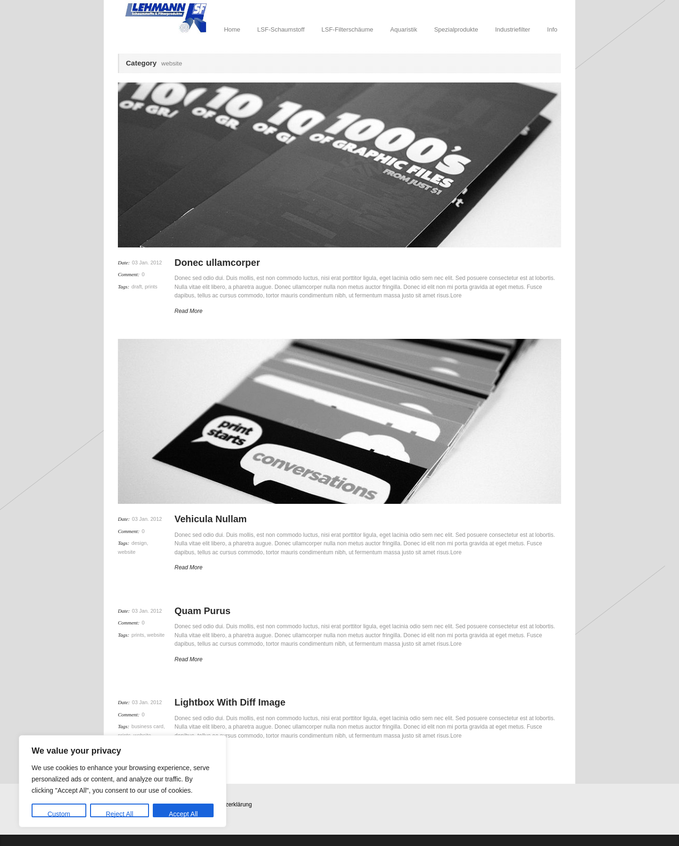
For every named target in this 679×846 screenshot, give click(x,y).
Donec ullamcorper (217, 262)
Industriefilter (512, 29)
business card (148, 726)
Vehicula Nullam (210, 519)
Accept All (183, 813)
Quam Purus (202, 611)
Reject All (119, 813)
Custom (59, 813)
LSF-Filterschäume (347, 29)
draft (137, 286)
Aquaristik (403, 29)
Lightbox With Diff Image (229, 702)
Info (552, 29)
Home (232, 29)
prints (151, 286)
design (139, 543)
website (126, 552)
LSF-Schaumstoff (281, 29)
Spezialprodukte (456, 29)
